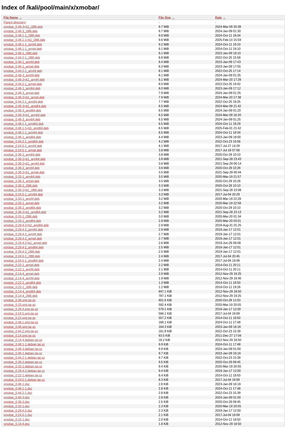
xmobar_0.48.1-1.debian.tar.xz (24, 344)
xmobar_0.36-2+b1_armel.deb (24, 172)
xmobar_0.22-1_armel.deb (21, 265)
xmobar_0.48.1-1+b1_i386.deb (24, 39)
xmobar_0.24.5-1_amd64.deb (24, 260)
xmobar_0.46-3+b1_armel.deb (24, 97)
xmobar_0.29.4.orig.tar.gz (21, 309)
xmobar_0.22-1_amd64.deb (22, 282)
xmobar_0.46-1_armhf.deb (22, 62)
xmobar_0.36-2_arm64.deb (22, 154)
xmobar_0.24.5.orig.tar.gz (21, 313)
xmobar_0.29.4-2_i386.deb (22, 251)
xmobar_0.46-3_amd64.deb (22, 110)
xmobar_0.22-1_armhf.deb (22, 269)
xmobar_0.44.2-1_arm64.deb (23, 101)
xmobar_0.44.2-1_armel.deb (23, 84)
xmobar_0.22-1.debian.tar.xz (23, 375)
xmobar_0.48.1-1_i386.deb (22, 35)
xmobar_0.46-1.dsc (17, 384)
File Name (11, 17)
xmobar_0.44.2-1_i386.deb (22, 57)
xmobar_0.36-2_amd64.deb (22, 207)
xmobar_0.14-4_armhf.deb (22, 278)
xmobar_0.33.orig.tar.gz (20, 304)
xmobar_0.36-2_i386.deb (20, 185)
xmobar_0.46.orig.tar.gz (20, 326)
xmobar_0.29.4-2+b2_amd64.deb (26, 225)
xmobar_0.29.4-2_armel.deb (23, 238)
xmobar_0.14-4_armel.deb (21, 273)
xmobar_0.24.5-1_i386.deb (22, 256)
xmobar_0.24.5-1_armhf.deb (23, 145)
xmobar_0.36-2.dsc (17, 401)
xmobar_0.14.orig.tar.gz (20, 335)
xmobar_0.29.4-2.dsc (18, 410)
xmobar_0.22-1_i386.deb (20, 287)
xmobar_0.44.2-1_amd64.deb (24, 141)
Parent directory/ (15, 22)
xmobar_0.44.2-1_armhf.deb (23, 71)
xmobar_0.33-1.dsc (17, 406)
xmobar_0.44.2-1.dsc (18, 393)
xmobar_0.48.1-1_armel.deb (23, 48)
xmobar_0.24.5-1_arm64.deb (23, 194)
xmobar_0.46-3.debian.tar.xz (23, 349)
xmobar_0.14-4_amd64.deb (22, 291)
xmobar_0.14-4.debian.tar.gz (23, 340)
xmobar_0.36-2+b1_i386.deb (23, 190)
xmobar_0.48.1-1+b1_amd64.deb (26, 128)
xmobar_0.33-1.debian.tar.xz (23, 366)
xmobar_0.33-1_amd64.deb (22, 220)
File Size (165, 17)
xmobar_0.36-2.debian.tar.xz (23, 362)
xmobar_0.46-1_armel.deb (21, 66)
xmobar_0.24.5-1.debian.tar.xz (24, 379)
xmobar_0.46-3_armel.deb (21, 93)
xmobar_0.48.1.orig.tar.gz (21, 322)
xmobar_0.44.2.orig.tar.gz (21, 331)
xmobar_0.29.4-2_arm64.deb (23, 229)
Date (218, 17)
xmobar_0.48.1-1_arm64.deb (23, 132)
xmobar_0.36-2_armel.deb (21, 181)
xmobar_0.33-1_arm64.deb (22, 176)
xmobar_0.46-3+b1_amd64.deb (25, 106)
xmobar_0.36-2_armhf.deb (22, 168)
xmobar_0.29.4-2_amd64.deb (24, 247)
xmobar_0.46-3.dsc (17, 397)
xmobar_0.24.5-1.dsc (18, 415)
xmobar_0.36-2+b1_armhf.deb (24, 163)
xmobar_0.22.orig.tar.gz (20, 318)
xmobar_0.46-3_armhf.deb (22, 75)
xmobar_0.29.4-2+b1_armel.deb (25, 243)
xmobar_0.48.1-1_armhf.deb (23, 44)
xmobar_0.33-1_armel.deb (21, 203)
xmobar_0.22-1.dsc (17, 419)
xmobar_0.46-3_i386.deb (20, 31)
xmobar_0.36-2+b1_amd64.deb (25, 212)
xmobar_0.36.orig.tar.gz (20, 300)
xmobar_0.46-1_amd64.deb (22, 137)
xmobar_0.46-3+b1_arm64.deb (24, 115)
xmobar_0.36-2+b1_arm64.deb (24, 159)
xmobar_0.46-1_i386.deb (20, 53)
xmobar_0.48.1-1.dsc (18, 388)
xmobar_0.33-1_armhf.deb (22, 198)
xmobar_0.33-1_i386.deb (20, 216)
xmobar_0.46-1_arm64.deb (22, 88)
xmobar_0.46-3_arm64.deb (22, 119)
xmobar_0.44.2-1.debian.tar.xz (24, 357)
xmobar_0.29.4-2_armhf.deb (23, 234)
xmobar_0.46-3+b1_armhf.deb (24, 79)
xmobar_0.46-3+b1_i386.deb (23, 26)
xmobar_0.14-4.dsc (17, 424)
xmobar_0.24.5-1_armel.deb (23, 150)
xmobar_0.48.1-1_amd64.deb (24, 123)
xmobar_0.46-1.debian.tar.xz (23, 353)
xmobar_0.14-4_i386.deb (20, 295)
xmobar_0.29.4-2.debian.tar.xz (24, 370)
